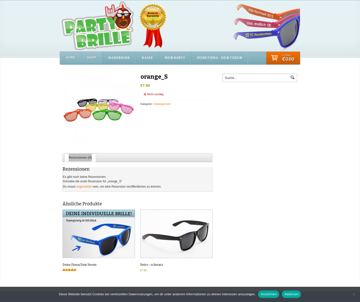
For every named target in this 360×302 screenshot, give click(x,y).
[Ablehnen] (353, 294)
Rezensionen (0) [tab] (80, 157)
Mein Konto (174, 57)
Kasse (147, 57)
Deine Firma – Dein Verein (219, 57)
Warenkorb (119, 57)
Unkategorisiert (162, 103)
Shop (91, 57)
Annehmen (268, 294)
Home (70, 57)
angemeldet (84, 186)
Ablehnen (291, 294)
